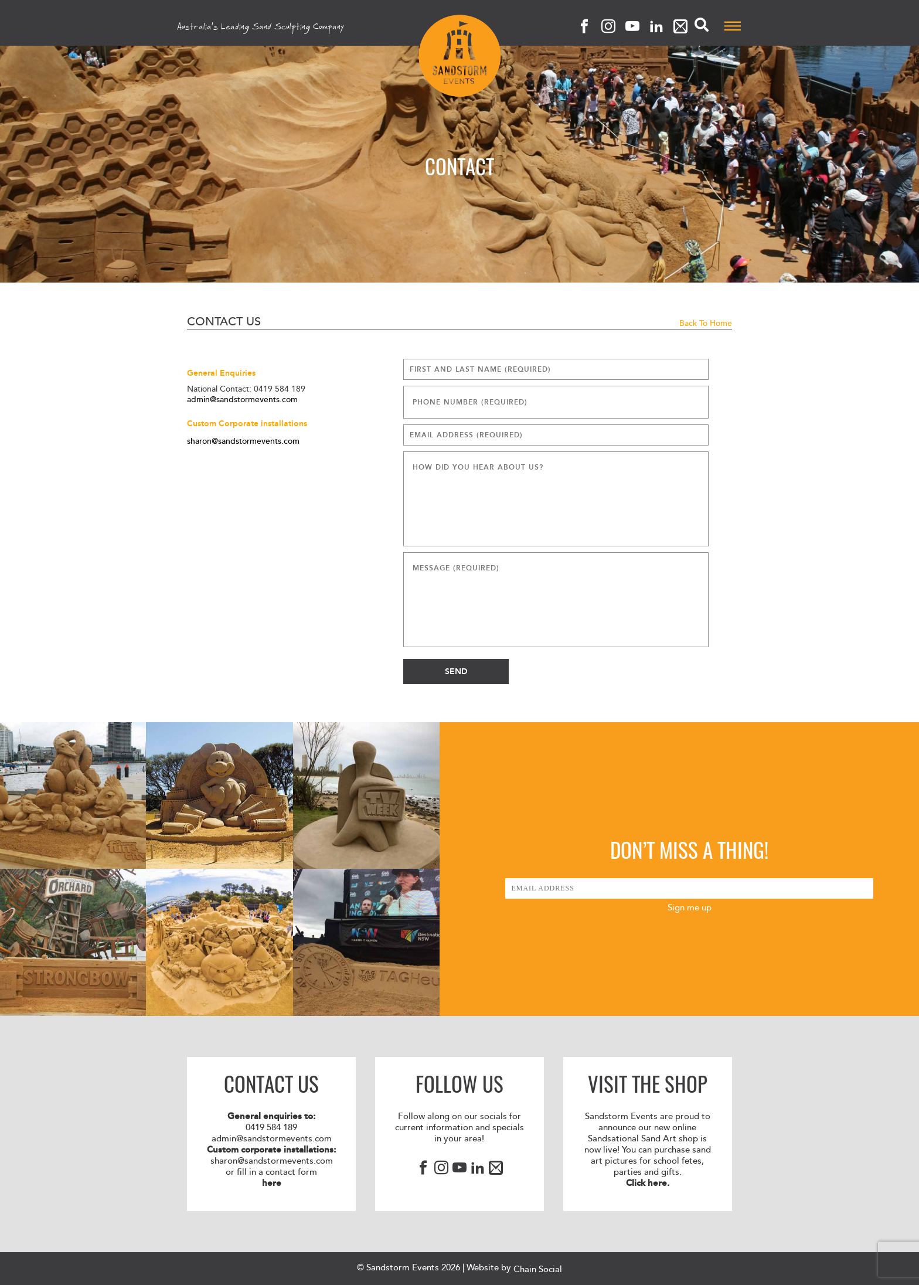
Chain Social (537, 1269)
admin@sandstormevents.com (242, 400)
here (271, 1183)
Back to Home (705, 323)
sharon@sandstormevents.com (243, 441)
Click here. (647, 1183)
